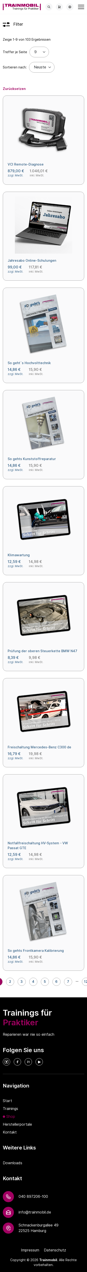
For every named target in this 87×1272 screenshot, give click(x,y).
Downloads (12, 1163)
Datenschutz (55, 1250)
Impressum (30, 1250)
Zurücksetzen (14, 89)
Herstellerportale (17, 1124)
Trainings (10, 1108)
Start (7, 1101)
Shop (10, 1116)
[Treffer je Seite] (39, 52)
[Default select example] (42, 67)
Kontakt (10, 1132)
